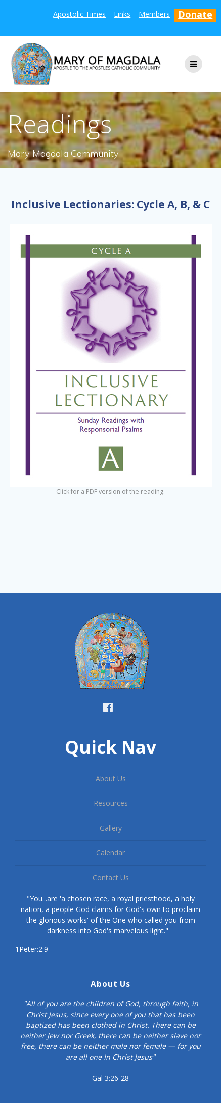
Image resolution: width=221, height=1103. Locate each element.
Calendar (110, 852)
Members (154, 14)
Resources (111, 803)
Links (122, 14)
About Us (111, 778)
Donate (195, 14)
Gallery (111, 828)
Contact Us (111, 877)
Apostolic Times (79, 14)
